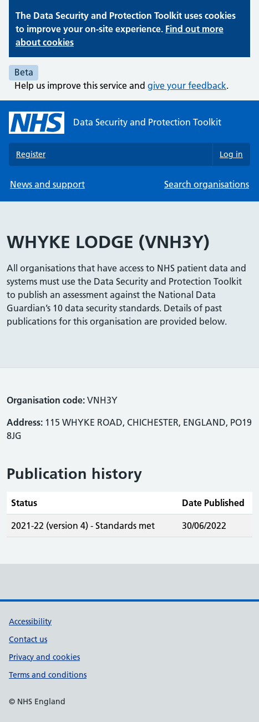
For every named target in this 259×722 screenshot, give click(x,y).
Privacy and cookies (44, 657)
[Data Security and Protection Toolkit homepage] (115, 123)
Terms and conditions (48, 675)
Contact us (28, 639)
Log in (231, 154)
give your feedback (187, 85)
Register (30, 154)
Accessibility (30, 622)
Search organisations (206, 184)
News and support (47, 184)
